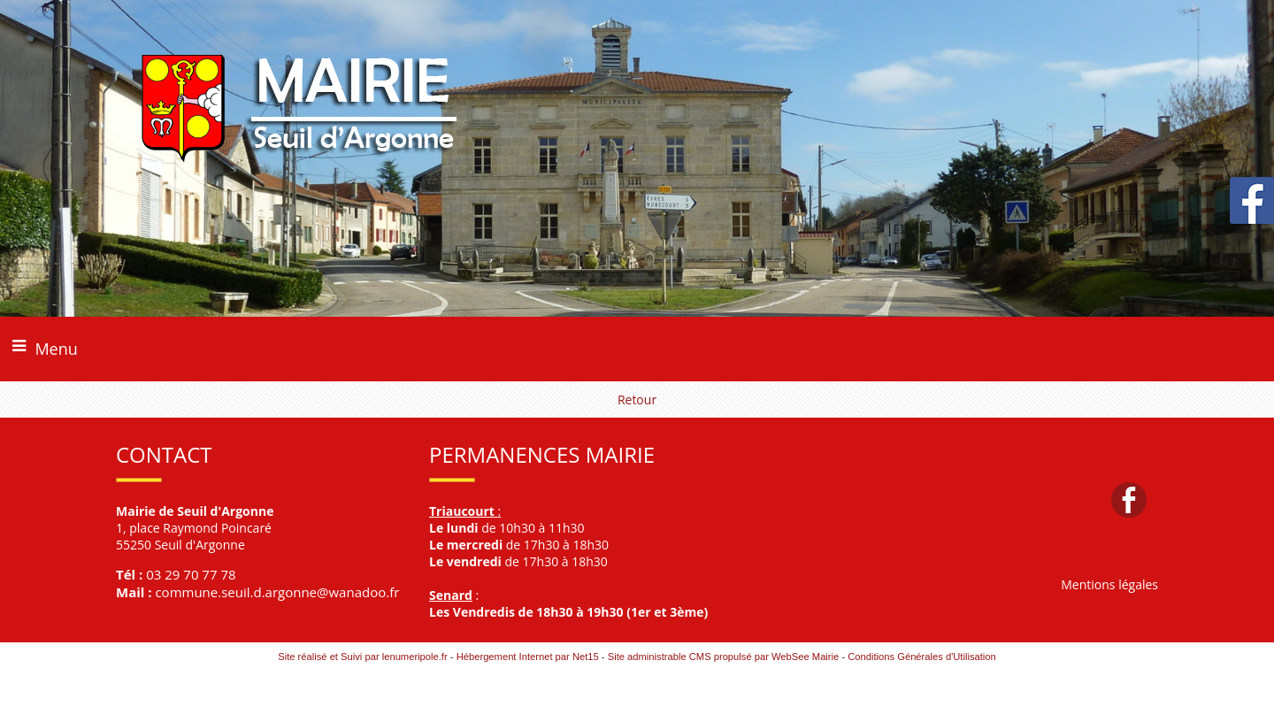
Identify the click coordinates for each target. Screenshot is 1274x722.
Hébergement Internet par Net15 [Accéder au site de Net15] (528, 656)
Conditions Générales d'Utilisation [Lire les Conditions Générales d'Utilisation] (922, 656)
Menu (56, 348)
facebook (1129, 499)
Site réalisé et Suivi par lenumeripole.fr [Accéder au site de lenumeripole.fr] (363, 656)
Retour (637, 399)
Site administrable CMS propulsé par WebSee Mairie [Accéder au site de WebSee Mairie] (724, 656)
